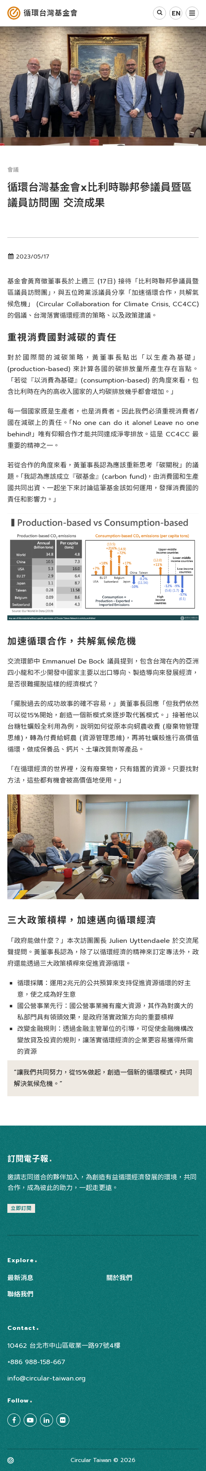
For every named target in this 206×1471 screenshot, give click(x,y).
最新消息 (20, 1278)
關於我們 (119, 1278)
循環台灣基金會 (51, 13)
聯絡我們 (20, 1294)
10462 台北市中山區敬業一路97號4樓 (63, 1346)
